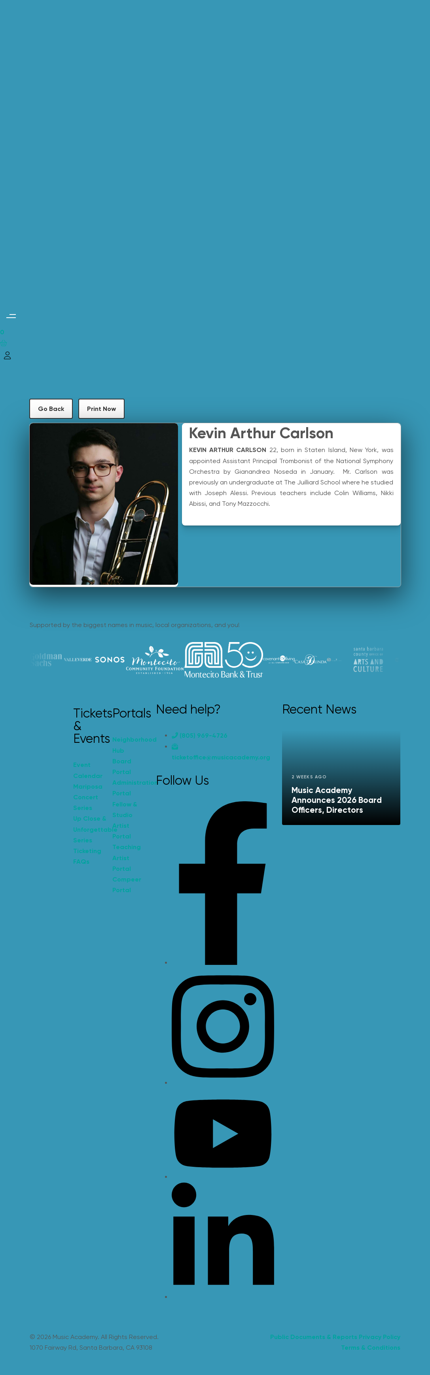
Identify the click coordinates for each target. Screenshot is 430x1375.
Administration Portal (128, 788)
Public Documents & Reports (313, 1337)
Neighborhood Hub (128, 745)
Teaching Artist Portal (126, 857)
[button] (11, 316)
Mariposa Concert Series (87, 797)
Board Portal (121, 766)
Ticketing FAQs (87, 856)
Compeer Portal (126, 885)
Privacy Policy (379, 1337)
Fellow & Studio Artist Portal (124, 820)
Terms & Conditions (370, 1347)
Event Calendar (87, 770)
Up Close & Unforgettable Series (89, 829)
